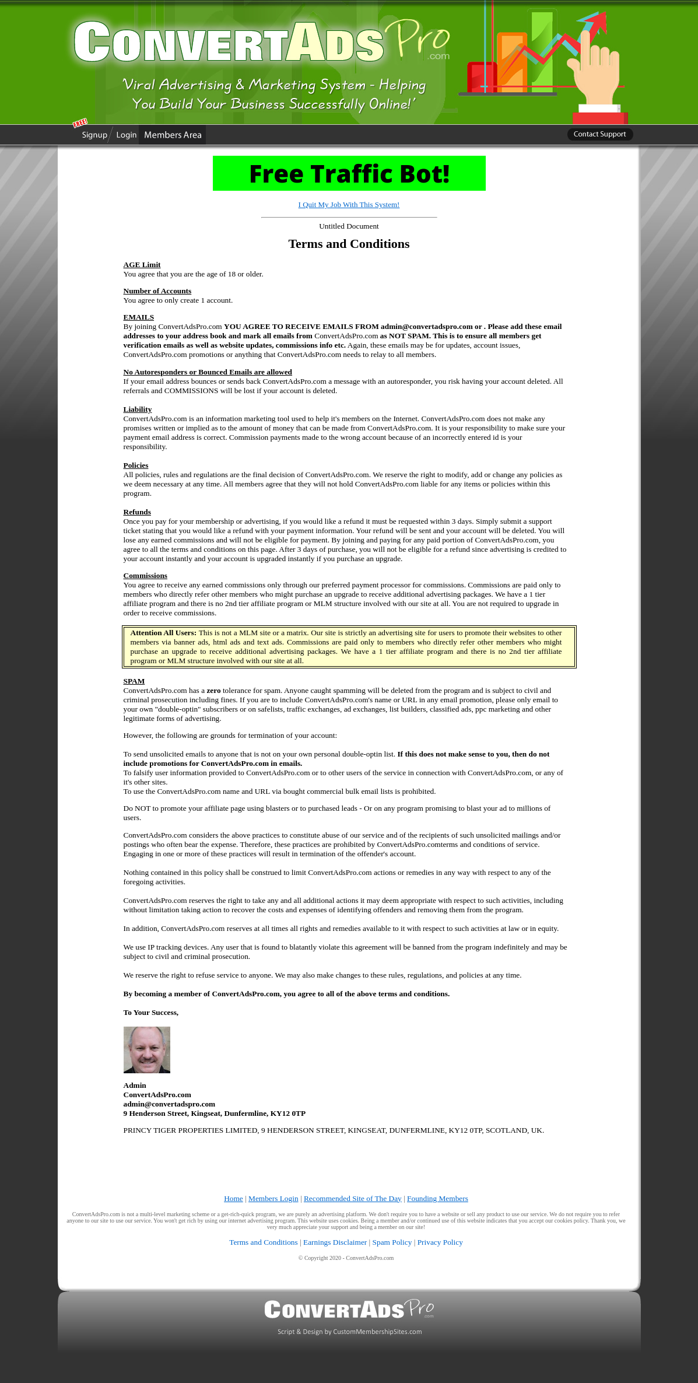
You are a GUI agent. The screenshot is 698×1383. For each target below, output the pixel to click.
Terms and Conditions (263, 1242)
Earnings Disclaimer (335, 1242)
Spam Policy (392, 1242)
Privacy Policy (440, 1242)
